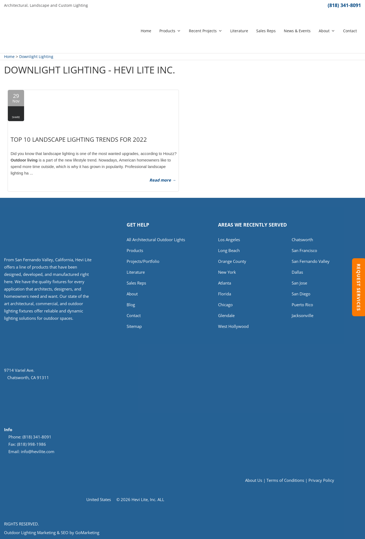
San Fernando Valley (311, 261)
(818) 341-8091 (344, 5)
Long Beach (229, 250)
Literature (239, 30)
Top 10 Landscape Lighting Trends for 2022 (79, 139)
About (327, 30)
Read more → (162, 180)
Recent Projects (205, 30)
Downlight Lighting (36, 56)
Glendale (226, 315)
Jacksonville (302, 315)
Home (146, 30)
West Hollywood (233, 326)
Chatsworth (302, 239)
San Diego (301, 293)
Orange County (232, 261)
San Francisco (304, 250)
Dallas (297, 272)
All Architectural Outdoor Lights (156, 239)
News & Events (297, 30)
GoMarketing (87, 532)
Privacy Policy (321, 480)
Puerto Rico (302, 304)
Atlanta (224, 283)
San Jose (299, 283)
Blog (131, 304)
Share (16, 117)
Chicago (225, 304)
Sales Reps (266, 30)
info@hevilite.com (37, 451)
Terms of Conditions (285, 480)
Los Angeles (229, 239)
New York (227, 272)
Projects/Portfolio (143, 261)
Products (170, 30)
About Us (253, 480)
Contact (350, 30)
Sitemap (134, 326)
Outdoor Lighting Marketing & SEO (36, 532)
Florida (224, 293)
